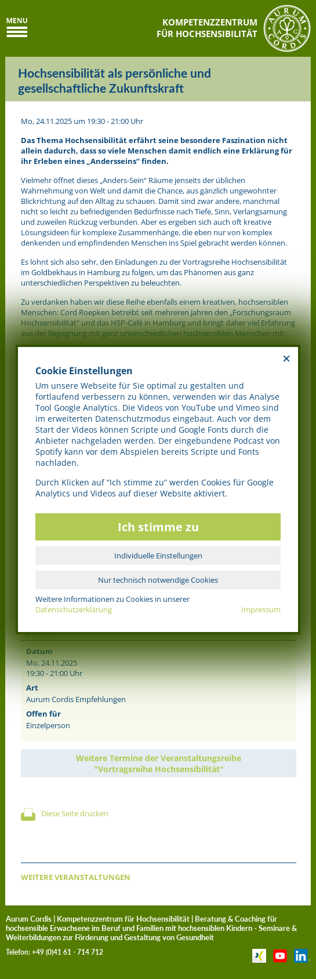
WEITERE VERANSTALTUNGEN (75, 877)
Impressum (261, 609)
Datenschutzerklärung (73, 609)
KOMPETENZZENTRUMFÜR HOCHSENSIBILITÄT (207, 27)
